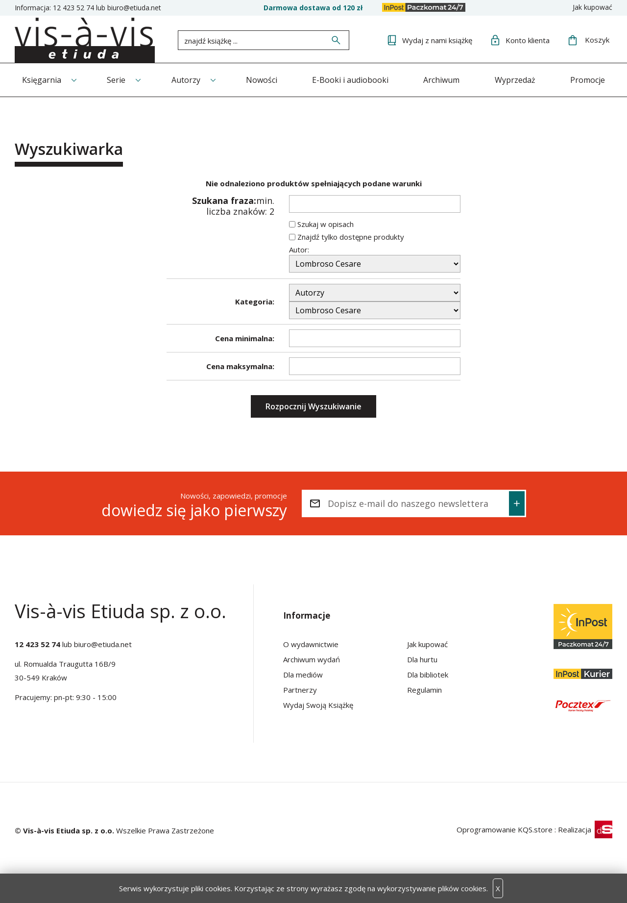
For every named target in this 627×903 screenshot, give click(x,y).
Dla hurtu (422, 659)
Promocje (587, 80)
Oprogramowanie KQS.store (505, 829)
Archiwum (441, 80)
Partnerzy (300, 690)
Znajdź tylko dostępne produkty (350, 237)
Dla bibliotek (427, 674)
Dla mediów (303, 674)
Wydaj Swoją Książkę (318, 705)
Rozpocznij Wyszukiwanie (313, 406)
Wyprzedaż (515, 80)
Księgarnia (41, 80)
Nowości (261, 80)
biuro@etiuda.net (134, 7)
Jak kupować (592, 7)
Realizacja (585, 829)
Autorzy (185, 80)
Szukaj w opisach (325, 224)
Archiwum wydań (311, 659)
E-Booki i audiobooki (350, 80)
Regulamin (424, 690)
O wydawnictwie (310, 644)
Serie (116, 80)
